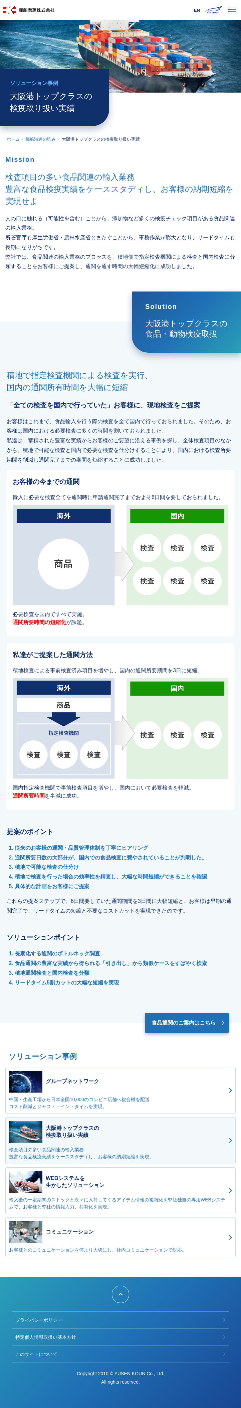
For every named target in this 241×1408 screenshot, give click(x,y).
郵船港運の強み (40, 139)
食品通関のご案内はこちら (184, 1023)
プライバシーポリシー (38, 1320)
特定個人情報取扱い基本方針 (45, 1337)
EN (197, 10)
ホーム (13, 139)
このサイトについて (36, 1354)
